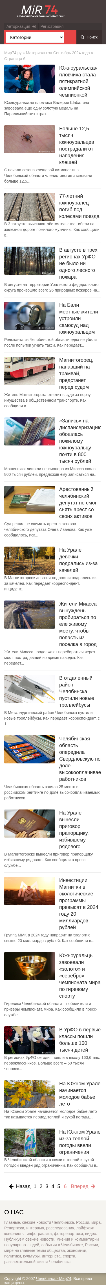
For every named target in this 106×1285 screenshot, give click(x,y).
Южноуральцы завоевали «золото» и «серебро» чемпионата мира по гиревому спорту (80, 976)
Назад (20, 1186)
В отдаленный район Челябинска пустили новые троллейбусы (76, 691)
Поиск (89, 37)
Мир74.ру (12, 53)
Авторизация (21, 26)
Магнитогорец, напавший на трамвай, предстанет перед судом (76, 373)
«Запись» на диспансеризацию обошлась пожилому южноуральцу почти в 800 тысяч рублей (80, 441)
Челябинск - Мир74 (53, 1278)
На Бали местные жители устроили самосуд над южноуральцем (78, 318)
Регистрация (52, 26)
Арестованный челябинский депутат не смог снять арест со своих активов (78, 502)
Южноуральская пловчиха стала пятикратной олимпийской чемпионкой (78, 81)
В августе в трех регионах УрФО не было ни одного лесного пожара (78, 263)
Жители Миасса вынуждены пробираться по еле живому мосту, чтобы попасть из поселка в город (78, 624)
